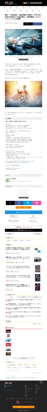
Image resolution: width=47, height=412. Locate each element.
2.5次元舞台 (28, 240)
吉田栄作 (8, 367)
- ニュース (36, 386)
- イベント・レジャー (28, 388)
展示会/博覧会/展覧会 (11, 364)
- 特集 (36, 392)
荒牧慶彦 (15, 240)
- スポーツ (26, 394)
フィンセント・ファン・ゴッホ (12, 370)
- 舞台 (25, 386)
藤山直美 (19, 364)
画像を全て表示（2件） (23, 59)
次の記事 (38, 233)
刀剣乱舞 (21, 240)
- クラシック (27, 389)
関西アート (35, 367)
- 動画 (36, 385)
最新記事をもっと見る (37, 323)
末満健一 (8, 240)
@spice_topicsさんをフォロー (10, 390)
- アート (26, 392)
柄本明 (14, 367)
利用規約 (31, 398)
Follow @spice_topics (14, 217)
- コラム (36, 391)
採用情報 (26, 398)
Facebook (8, 386)
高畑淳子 (33, 364)
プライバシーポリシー (37, 398)
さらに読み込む (27, 358)
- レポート (36, 389)
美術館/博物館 (27, 367)
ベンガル (20, 367)
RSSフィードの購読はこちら (24, 207)
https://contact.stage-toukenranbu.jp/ (21, 162)
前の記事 (8, 233)
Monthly (35, 297)
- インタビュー (37, 388)
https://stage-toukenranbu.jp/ (14, 168)
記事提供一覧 (12, 398)
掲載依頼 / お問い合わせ (20, 398)
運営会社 (7, 398)
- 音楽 (25, 385)
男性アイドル (27, 364)
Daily (11, 297)
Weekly (23, 297)
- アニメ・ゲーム (27, 391)
